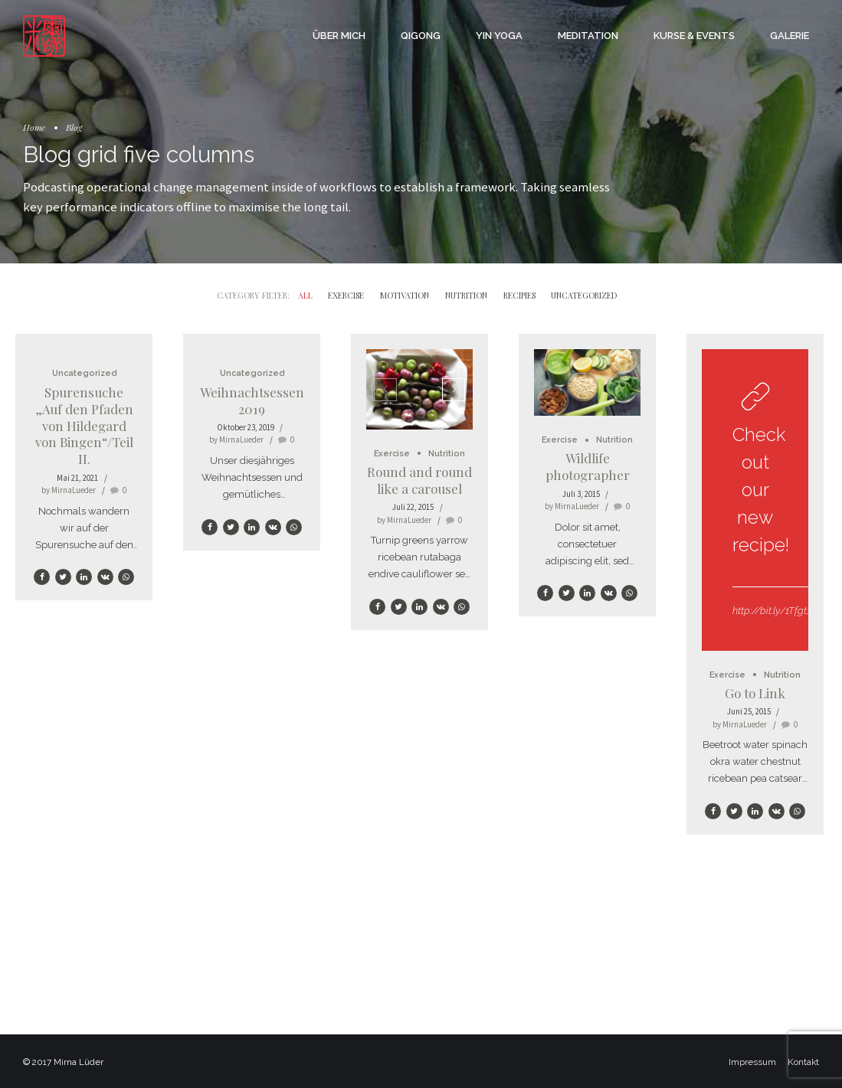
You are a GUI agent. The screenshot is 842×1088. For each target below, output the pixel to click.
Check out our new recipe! (760, 489)
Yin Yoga (499, 35)
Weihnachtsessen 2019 (252, 400)
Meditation (588, 35)
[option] (419, 389)
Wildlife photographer (587, 466)
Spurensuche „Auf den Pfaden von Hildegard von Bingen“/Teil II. (84, 426)
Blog (74, 127)
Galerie (789, 35)
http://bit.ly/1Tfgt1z (773, 610)
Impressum (752, 1062)
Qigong (421, 35)
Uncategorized (84, 373)
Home (34, 127)
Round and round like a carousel (419, 480)
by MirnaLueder (68, 490)
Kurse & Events (694, 35)
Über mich (339, 35)
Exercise (392, 454)
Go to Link (755, 692)
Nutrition (446, 454)
